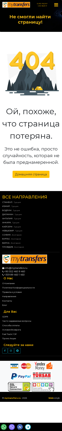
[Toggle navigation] (56, 4)
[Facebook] (4, 351)
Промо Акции (9, 338)
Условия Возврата (11, 330)
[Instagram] (11, 351)
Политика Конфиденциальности (18, 287)
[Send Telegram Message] (28, 427)
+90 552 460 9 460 (14, 271)
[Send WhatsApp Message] (4, 427)
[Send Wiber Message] (12, 427)
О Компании (8, 283)
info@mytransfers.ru (16, 268)
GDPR (5, 316)
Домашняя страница (31, 174)
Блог (4, 305)
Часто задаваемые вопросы (16, 321)
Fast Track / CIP (9, 334)
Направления (9, 296)
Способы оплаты (11, 325)
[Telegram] (17, 351)
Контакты (7, 301)
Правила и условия (12, 292)
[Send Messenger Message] (20, 427)
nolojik (54, 398)
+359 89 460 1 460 (14, 274)
